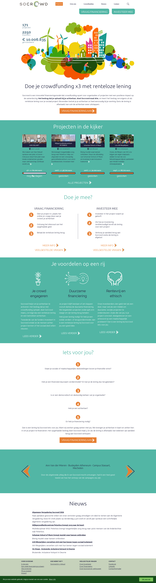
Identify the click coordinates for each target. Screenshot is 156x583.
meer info (49, 245)
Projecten (59, 4)
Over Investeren (85, 564)
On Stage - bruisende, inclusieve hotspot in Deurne (53, 549)
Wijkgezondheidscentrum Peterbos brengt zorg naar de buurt (58, 525)
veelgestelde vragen (49, 250)
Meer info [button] (52, 579)
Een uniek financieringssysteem (32, 566)
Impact (24, 573)
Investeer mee (123, 11)
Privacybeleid (26, 571)
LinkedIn (112, 566)
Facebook (112, 564)
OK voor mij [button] (146, 579)
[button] (29, 471)
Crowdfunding (89, 4)
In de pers (24, 564)
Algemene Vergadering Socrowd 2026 (48, 512)
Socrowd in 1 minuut (57, 564)
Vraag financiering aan (77, 110)
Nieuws (103, 4)
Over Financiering (85, 566)
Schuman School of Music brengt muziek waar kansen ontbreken (59, 535)
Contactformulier (115, 569)
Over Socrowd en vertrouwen (90, 569)
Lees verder (30, 336)
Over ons (73, 4)
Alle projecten (78, 182)
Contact (116, 4)
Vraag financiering (94, 11)
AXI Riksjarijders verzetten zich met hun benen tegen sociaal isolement (62, 542)
